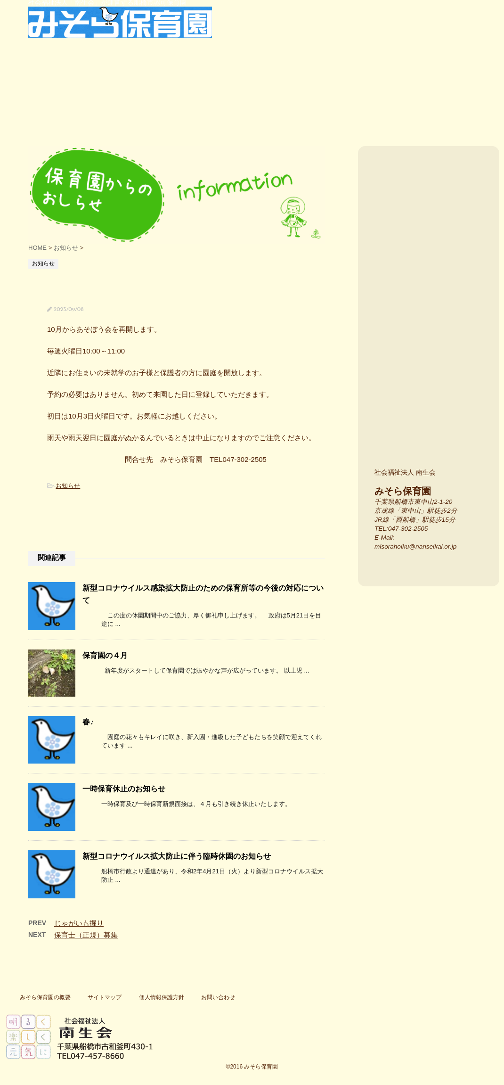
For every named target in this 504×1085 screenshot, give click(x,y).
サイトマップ (105, 997)
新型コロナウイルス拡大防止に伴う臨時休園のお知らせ (176, 856)
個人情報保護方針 (161, 997)
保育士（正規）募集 (86, 935)
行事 (224, 103)
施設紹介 (432, 358)
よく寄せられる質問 (365, 103)
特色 (144, 103)
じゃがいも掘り (79, 923)
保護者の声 (294, 103)
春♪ (88, 722)
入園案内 (432, 207)
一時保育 (431, 103)
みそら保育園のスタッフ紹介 (432, 422)
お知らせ (68, 485)
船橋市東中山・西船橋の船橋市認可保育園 (28, 103)
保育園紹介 (73, 103)
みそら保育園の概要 (45, 997)
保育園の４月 (105, 655)
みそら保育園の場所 (432, 295)
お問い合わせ (218, 997)
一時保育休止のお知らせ (123, 789)
